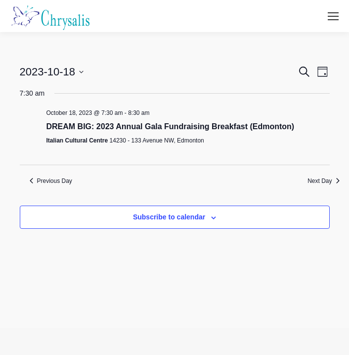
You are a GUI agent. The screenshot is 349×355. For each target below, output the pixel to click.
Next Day (323, 181)
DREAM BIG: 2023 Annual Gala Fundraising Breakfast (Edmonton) (170, 126)
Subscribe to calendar (169, 217)
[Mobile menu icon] (333, 16)
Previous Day (51, 181)
